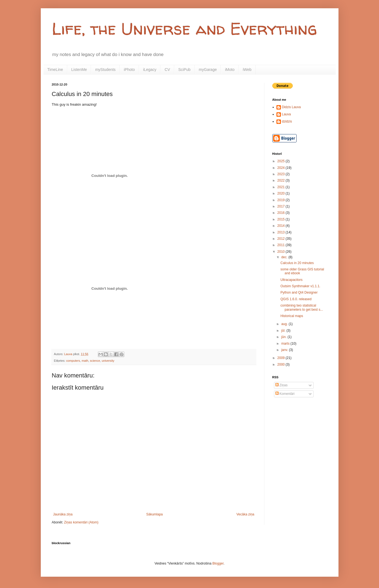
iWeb (247, 69)
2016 (281, 213)
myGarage (208, 69)
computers (73, 360)
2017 (281, 206)
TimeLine (55, 69)
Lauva (286, 114)
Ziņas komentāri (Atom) (81, 522)
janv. (285, 350)
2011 (281, 245)
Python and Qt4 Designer (299, 292)
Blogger (218, 563)
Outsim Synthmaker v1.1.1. (300, 286)
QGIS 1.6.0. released (295, 299)
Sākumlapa (154, 514)
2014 (281, 226)
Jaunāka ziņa (63, 514)
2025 (281, 161)
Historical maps (291, 316)
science (95, 360)
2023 (281, 174)
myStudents (105, 69)
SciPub (184, 69)
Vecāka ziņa (245, 514)
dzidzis (287, 121)
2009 (281, 358)
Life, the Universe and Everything (184, 28)
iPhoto (129, 69)
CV (167, 69)
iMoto (229, 69)
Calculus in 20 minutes (297, 263)
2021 (281, 187)
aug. (285, 324)
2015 (281, 219)
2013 (281, 232)
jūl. (283, 330)
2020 (281, 193)
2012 (281, 239)
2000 (281, 364)
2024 (281, 168)
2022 (281, 180)
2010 (281, 252)
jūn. (284, 337)
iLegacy (149, 69)
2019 (281, 200)
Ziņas (281, 385)
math (85, 360)
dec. (284, 257)
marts (285, 343)
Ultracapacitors (291, 280)
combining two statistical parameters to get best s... (301, 307)
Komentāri (285, 394)
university (108, 360)
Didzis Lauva (291, 107)
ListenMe (79, 69)
